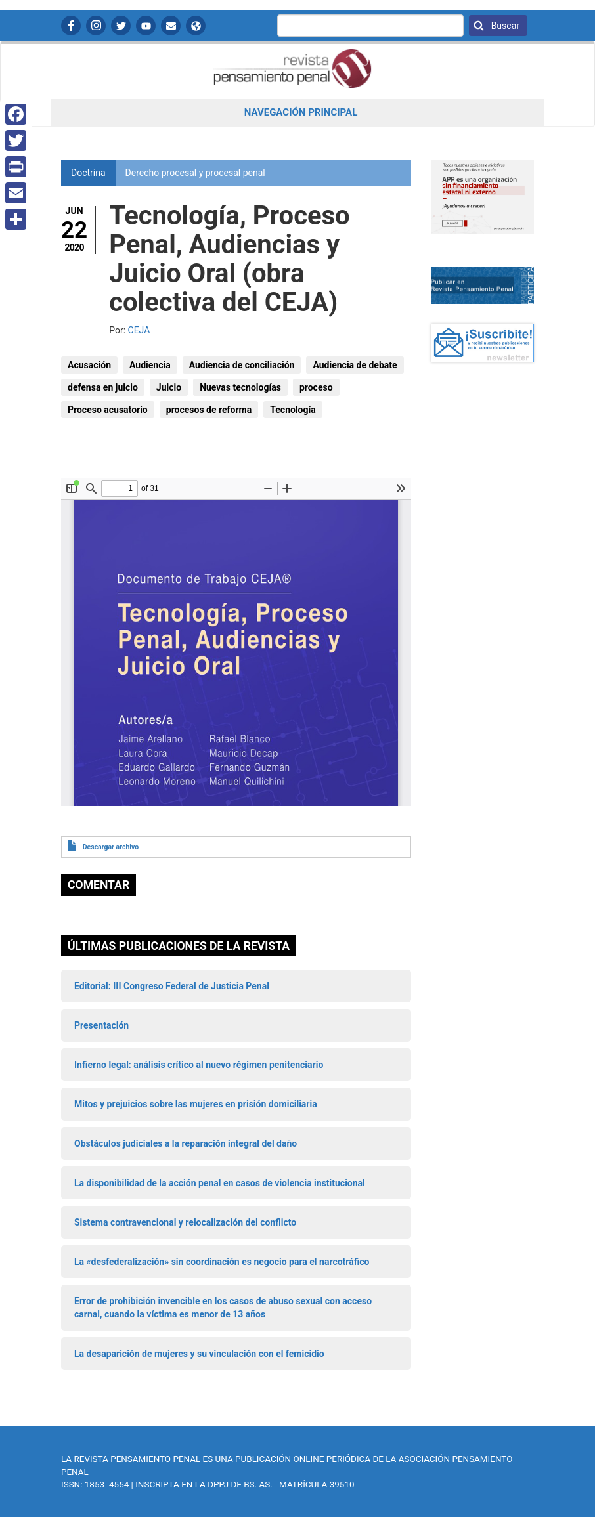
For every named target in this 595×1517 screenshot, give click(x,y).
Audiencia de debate (355, 365)
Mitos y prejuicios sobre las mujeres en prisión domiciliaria (195, 1104)
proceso (316, 387)
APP (196, 25)
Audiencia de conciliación (242, 365)
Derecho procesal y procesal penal (195, 172)
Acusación (89, 365)
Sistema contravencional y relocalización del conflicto (185, 1222)
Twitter (121, 25)
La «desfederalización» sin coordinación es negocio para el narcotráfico (221, 1261)
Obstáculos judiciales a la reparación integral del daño (185, 1143)
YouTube (146, 25)
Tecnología (293, 409)
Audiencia (150, 365)
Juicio (168, 387)
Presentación (101, 1025)
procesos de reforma (209, 409)
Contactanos (171, 25)
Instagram (96, 25)
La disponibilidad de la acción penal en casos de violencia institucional (219, 1183)
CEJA (139, 330)
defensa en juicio (103, 387)
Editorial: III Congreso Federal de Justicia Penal (171, 986)
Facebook (71, 25)
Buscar (504, 25)
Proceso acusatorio (108, 409)
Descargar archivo (111, 847)
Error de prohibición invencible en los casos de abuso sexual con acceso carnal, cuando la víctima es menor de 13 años (223, 1307)
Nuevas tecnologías (240, 387)
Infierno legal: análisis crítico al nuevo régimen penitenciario (198, 1064)
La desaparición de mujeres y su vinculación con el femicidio (199, 1353)
